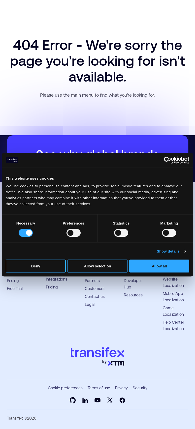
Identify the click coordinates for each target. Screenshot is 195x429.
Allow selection (97, 266)
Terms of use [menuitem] (99, 388)
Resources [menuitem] (133, 295)
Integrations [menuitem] (56, 279)
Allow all (159, 266)
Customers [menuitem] (94, 288)
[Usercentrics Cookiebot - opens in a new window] (167, 160)
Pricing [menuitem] (13, 280)
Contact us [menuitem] (95, 296)
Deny (35, 266)
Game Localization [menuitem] (173, 311)
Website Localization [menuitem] (173, 282)
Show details (168, 251)
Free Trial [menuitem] (15, 288)
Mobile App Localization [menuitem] (173, 296)
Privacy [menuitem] (121, 388)
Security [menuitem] (140, 388)
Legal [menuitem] (90, 304)
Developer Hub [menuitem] (133, 283)
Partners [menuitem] (92, 280)
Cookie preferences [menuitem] (65, 388)
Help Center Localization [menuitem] (173, 325)
